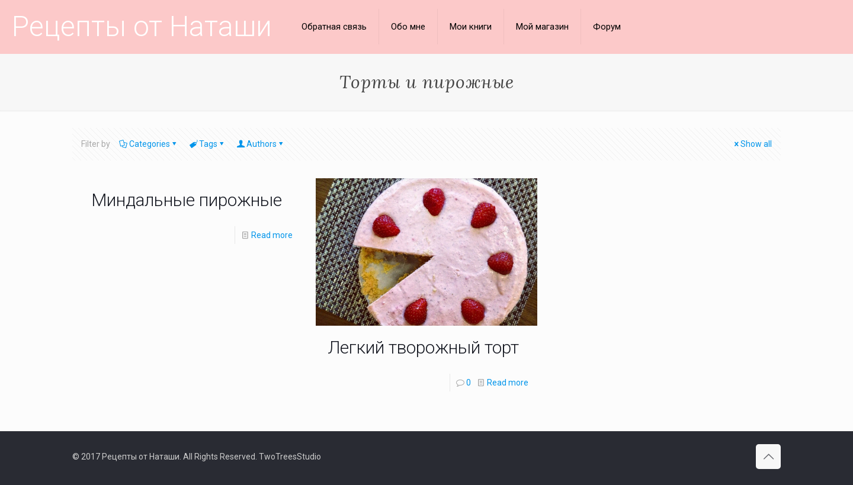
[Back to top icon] (768, 456)
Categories (148, 144)
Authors (260, 144)
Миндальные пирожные (186, 199)
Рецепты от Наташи (142, 26)
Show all (752, 144)
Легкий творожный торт (423, 347)
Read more (272, 235)
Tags (207, 144)
